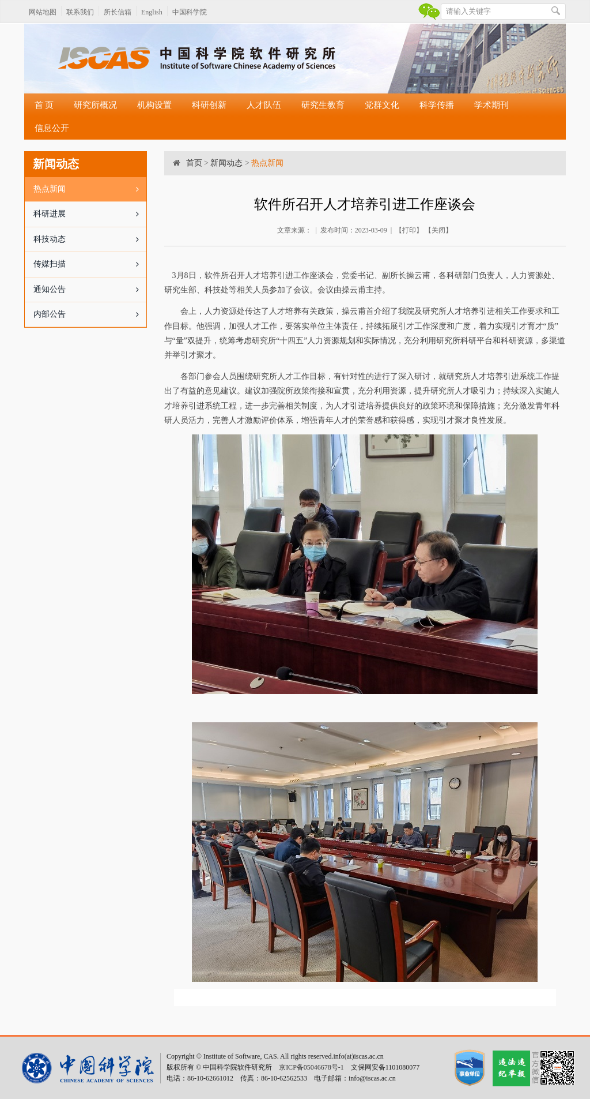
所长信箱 (117, 12)
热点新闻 (89, 189)
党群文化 (382, 105)
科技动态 (89, 239)
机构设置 (154, 105)
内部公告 (89, 314)
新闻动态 (226, 163)
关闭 (438, 230)
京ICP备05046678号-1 (311, 1067)
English (151, 12)
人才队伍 (264, 105)
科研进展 (89, 214)
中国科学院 (189, 12)
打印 (409, 230)
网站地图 (42, 12)
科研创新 (209, 105)
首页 (194, 163)
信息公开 (52, 128)
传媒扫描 (89, 264)
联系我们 (80, 12)
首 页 (44, 105)
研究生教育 (323, 105)
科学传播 (436, 105)
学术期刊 (491, 105)
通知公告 (89, 289)
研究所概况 (95, 105)
